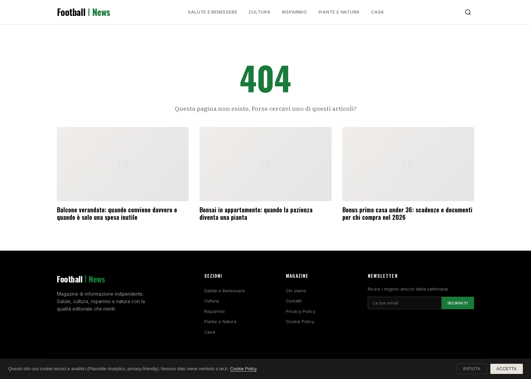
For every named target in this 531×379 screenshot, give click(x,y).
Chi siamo (296, 290)
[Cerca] (468, 12)
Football (83, 12)
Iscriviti (458, 303)
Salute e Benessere (212, 12)
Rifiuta (472, 368)
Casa (377, 12)
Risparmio (294, 12)
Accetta (506, 368)
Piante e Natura (339, 12)
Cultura (259, 12)
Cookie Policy (300, 321)
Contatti (294, 300)
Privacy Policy (300, 311)
